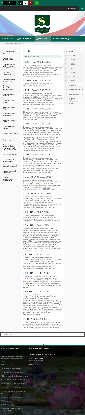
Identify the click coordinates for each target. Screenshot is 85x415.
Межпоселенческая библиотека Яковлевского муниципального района (12, 359)
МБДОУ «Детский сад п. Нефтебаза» (14, 401)
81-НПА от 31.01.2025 (37, 254)
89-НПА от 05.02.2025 (37, 212)
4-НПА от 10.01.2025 (36, 319)
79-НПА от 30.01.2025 (37, 225)
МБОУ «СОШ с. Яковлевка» (11, 368)
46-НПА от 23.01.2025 (37, 291)
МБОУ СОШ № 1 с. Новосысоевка (13, 380)
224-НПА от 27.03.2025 (37, 90)
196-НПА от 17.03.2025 (37, 154)
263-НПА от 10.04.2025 (37, 80)
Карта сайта (33, 364)
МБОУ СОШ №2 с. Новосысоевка (13, 383)
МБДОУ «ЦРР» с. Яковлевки (11, 387)
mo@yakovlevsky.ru (36, 360)
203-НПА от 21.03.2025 (37, 123)
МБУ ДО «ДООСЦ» (7, 405)
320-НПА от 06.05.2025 (37, 62)
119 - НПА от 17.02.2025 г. (39, 176)
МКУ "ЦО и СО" (6, 365)
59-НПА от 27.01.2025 (37, 273)
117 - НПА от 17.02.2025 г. (39, 193)
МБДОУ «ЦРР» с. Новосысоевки (12, 397)
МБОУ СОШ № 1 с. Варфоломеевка (13, 372)
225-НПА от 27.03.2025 (37, 108)
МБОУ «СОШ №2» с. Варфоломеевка (14, 376)
